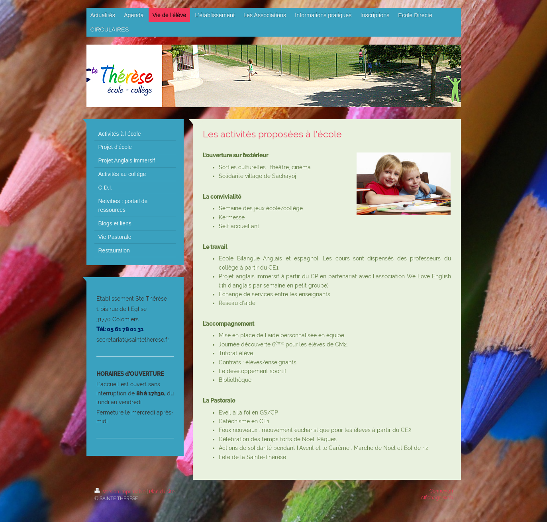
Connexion (441, 491)
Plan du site (161, 492)
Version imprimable (120, 492)
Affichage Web (437, 497)
